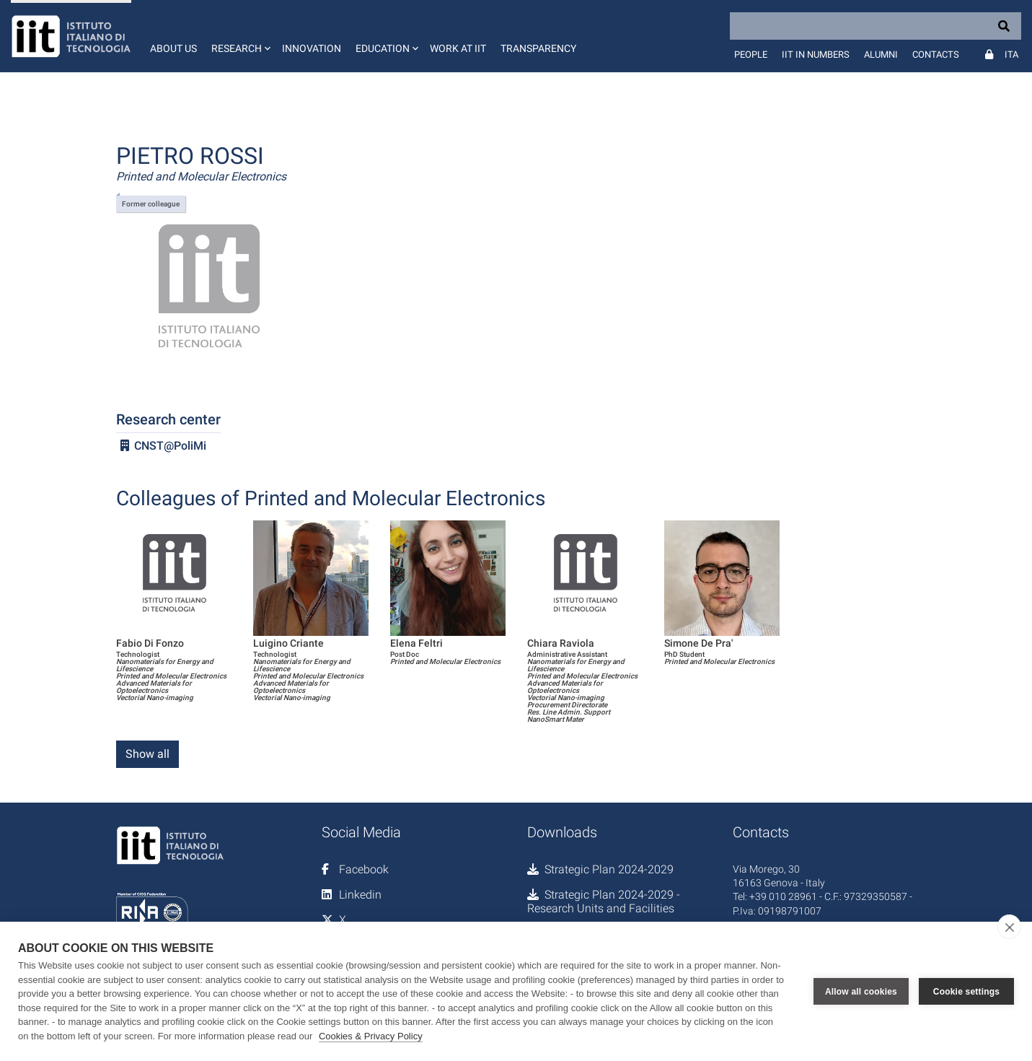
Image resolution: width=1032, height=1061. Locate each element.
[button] (239, 36)
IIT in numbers (816, 54)
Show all (147, 754)
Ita (1011, 54)
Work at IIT (458, 48)
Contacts (935, 54)
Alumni (881, 54)
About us (173, 48)
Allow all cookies (861, 992)
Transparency (538, 48)
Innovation (311, 48)
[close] (1009, 926)
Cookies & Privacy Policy (371, 1036)
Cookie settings (966, 992)
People (750, 54)
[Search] (875, 26)
